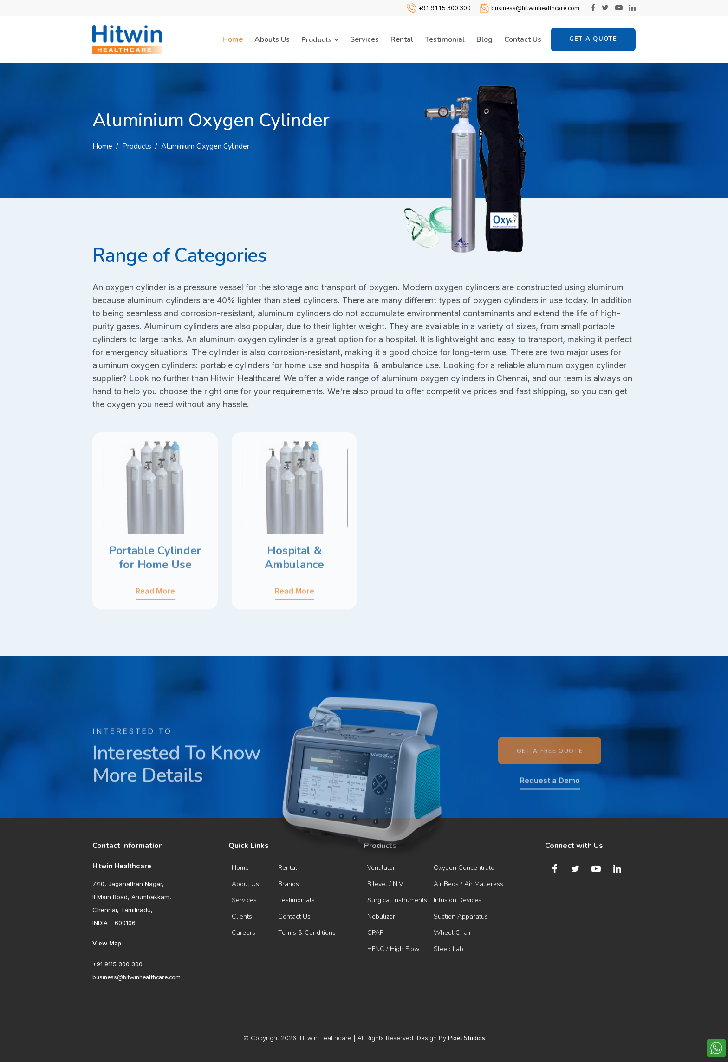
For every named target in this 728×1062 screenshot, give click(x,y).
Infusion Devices (457, 900)
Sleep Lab (448, 949)
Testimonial (445, 39)
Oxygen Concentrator (465, 867)
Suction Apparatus (461, 916)
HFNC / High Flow (393, 949)
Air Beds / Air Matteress (468, 884)
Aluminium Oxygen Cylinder (205, 146)
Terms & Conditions (307, 932)
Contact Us (522, 39)
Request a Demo (550, 811)
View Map (106, 943)
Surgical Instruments (397, 900)
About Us (245, 884)
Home (232, 39)
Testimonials (296, 900)
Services (364, 39)
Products (319, 40)
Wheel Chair (452, 932)
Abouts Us (272, 39)
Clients (242, 916)
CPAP (375, 932)
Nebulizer (381, 916)
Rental (401, 39)
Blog (484, 39)
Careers (243, 932)
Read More (155, 622)
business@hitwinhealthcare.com (535, 8)
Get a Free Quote (550, 782)
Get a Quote (593, 39)
